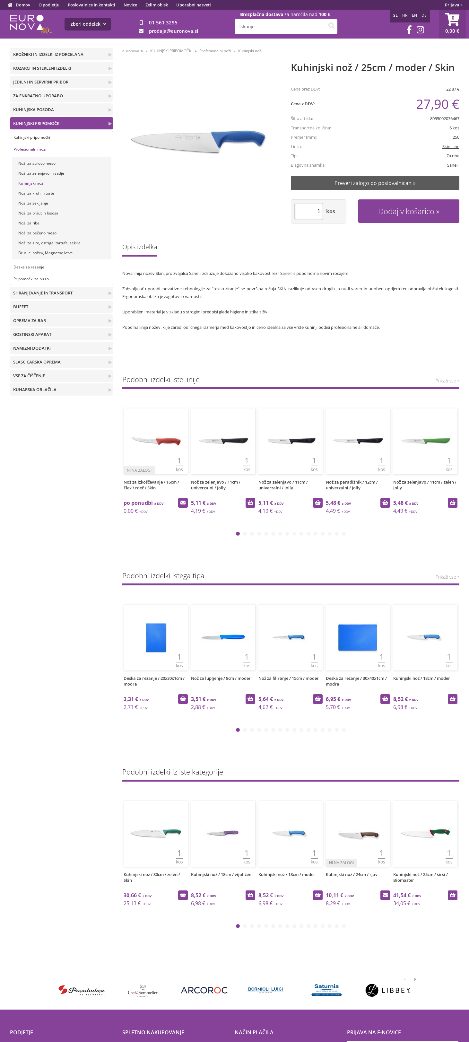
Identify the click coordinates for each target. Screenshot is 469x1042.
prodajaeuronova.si (173, 31)
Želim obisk (156, 5)
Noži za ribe (28, 223)
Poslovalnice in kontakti (91, 5)
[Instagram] (420, 29)
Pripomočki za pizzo (31, 279)
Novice (130, 5)
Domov (23, 5)
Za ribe (453, 156)
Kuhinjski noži (31, 183)
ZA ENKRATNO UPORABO (38, 96)
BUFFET (20, 307)
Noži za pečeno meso (37, 233)
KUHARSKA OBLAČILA (34, 389)
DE (424, 15)
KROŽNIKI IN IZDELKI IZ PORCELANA (48, 54)
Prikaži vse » (447, 381)
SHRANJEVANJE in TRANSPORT (43, 293)
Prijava (454, 5)
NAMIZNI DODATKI (32, 348)
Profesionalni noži (29, 149)
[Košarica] (452, 24)
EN (414, 15)
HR (404, 15)
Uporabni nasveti (193, 5)
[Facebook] (409, 29)
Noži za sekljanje (33, 203)
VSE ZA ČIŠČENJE (29, 376)
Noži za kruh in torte (36, 193)
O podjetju (49, 5)
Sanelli (453, 165)
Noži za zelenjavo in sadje (41, 173)
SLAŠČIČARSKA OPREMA (37, 362)
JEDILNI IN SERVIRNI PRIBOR (40, 82)
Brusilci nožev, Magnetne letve (45, 253)
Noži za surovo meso (37, 163)
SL (395, 15)
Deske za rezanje (28, 267)
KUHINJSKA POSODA (33, 109)
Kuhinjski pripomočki (31, 137)
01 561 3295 (163, 22)
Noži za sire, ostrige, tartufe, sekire (49, 243)
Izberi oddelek (87, 24)
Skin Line (450, 146)
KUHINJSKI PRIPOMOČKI (37, 123)
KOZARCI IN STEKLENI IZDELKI (42, 68)
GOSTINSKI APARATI (33, 334)
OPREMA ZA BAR (29, 320)
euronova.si (132, 51)
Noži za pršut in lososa (38, 213)
